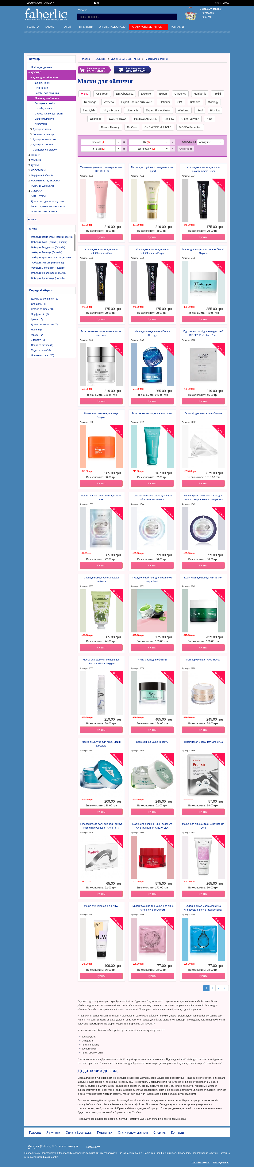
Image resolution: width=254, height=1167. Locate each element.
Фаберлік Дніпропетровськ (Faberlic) (51, 257)
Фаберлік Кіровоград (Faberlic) (48, 272)
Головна (33, 26)
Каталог (51, 27)
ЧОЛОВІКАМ (38, 170)
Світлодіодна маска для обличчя (203, 413)
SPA (180, 102)
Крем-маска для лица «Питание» (203, 577)
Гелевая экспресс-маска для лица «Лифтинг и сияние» (152, 497)
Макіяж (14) (37, 334)
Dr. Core (132, 127)
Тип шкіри (98, 148)
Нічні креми (41, 87)
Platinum (165, 102)
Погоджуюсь (221, 1162)
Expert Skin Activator (158, 110)
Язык (218, 3)
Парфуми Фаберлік (42, 175)
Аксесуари (41, 123)
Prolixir (218, 93)
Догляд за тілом (42, 129)
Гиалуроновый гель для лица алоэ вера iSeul (152, 579)
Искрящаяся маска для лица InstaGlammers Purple (152, 251)
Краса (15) (37, 319)
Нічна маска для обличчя (152, 659)
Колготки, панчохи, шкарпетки (48, 206)
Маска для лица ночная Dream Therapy (152, 333)
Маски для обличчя (47, 98)
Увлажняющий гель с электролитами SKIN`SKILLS (101, 169)
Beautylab (89, 110)
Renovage (90, 102)
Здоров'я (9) (38, 339)
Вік (146, 142)
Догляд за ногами (43, 144)
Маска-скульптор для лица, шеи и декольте (101, 743)
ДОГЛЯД (36, 72)
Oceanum (96, 118)
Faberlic (32, 219)
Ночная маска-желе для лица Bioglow (101, 415)
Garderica (180, 93)
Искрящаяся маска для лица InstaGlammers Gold (101, 251)
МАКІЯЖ (36, 160)
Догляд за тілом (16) (42, 309)
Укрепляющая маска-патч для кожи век (101, 497)
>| (225, 988)
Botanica (195, 102)
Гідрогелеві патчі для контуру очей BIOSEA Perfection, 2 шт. (203, 333)
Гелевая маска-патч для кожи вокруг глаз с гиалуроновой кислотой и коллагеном (101, 826)
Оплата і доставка (78, 1132)
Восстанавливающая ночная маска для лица (101, 333)
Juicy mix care (110, 110)
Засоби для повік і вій (47, 93)
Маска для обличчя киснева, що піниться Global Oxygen (101, 661)
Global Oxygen (190, 118)
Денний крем (42, 82)
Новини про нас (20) (42, 355)
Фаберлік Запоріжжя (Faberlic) (48, 267)
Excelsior (146, 93)
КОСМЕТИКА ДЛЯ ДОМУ (45, 180)
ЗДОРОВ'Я (37, 190)
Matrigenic (200, 93)
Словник (159, 1132)
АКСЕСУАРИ (38, 196)
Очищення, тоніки (45, 103)
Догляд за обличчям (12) (45, 298)
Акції (67, 27)
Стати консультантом (147, 27)
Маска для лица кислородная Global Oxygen (203, 251)
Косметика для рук (43, 134)
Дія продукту (146, 148)
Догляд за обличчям (45, 77)
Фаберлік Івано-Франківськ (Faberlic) (52, 236)
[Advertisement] (127, 43)
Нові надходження (41, 67)
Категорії (98, 142)
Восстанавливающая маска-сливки (152, 413)
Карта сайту (93, 1146)
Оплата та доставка (112, 26)
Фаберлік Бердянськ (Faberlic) (48, 247)
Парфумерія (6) (40, 314)
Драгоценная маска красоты (152, 741)
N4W (210, 118)
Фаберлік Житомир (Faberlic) (47, 262)
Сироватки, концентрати (49, 113)
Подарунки (104, 1132)
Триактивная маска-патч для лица (203, 741)
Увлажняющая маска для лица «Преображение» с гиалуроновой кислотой (203, 908)
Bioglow (169, 118)
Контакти (177, 26)
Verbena (109, 102)
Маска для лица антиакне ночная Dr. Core (203, 825)
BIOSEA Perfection (190, 127)
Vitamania (132, 110)
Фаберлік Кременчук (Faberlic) (48, 278)
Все (84, 93)
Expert (163, 93)
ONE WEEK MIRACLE (157, 127)
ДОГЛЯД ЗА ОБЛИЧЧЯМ (125, 58)
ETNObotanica (124, 93)
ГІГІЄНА (35, 154)
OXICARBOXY (118, 118)
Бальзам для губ (44, 118)
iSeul (200, 110)
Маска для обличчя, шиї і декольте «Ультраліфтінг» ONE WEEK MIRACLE (152, 826)
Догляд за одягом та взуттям (47, 201)
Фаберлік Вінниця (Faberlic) (46, 252)
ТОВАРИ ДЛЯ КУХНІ (43, 185)
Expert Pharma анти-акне (136, 102)
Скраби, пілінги (43, 108)
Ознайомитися (201, 1162)
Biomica (215, 110)
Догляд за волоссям (44, 139)
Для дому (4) (38, 303)
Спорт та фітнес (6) (42, 345)
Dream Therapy (110, 127)
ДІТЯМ (35, 165)
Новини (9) (37, 329)
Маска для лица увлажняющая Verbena (101, 579)
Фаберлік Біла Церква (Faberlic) (49, 242)
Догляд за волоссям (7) (44, 324)
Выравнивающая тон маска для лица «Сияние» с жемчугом (152, 907)
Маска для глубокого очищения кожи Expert (152, 169)
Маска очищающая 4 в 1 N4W (101, 905)
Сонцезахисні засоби (45, 149)
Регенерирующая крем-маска (203, 659)
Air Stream (102, 93)
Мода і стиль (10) (41, 350)
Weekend (183, 110)
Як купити (86, 26)
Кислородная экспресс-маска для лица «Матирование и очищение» (203, 497)
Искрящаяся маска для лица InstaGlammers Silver (203, 169)
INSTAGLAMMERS (145, 118)
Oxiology (213, 102)
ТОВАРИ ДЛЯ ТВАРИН (44, 211)
